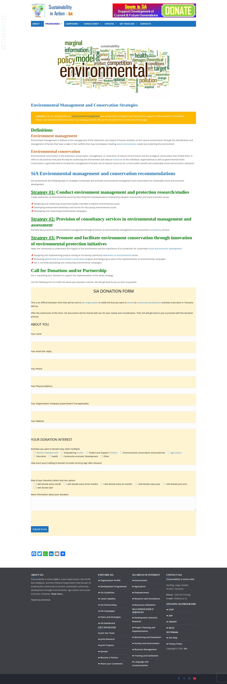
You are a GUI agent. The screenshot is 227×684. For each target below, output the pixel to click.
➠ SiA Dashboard (106, 623)
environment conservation (72, 259)
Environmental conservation (55, 151)
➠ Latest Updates (107, 598)
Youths (80, 452)
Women (40, 452)
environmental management (86, 116)
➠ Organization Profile (109, 580)
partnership (50, 259)
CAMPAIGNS (73, 23)
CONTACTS (145, 23)
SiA (34, 173)
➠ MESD (170, 627)
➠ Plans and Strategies (109, 617)
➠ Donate (103, 651)
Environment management (54, 135)
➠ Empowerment (140, 592)
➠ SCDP (170, 609)
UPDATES (111, 23)
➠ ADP (169, 615)
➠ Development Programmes (112, 586)
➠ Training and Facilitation (145, 655)
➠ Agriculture (138, 586)
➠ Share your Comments (110, 663)
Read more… (57, 593)
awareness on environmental (117, 255)
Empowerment (51, 452)
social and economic (127, 144)
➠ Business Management (144, 649)
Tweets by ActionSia (40, 599)
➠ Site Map (171, 637)
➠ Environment (139, 580)
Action (186, 579)
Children (113, 452)
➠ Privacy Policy (174, 643)
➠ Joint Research (106, 639)
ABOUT (37, 23)
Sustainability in (174, 579)
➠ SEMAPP (171, 621)
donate (130, 302)
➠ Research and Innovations (146, 598)
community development (149, 302)
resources (117, 159)
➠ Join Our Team (106, 633)
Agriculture (176, 452)
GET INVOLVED (128, 23)
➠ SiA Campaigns (106, 611)
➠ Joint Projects (106, 645)
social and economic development (165, 248)
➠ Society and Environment (145, 643)
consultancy (155, 229)
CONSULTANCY (93, 23)
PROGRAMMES (54, 23)
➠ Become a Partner (108, 657)
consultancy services (101, 219)
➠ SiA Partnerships (107, 604)
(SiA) (192, 579)
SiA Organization (90, 302)
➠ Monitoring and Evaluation (146, 637)
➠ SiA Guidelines (106, 592)
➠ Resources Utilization (143, 604)
